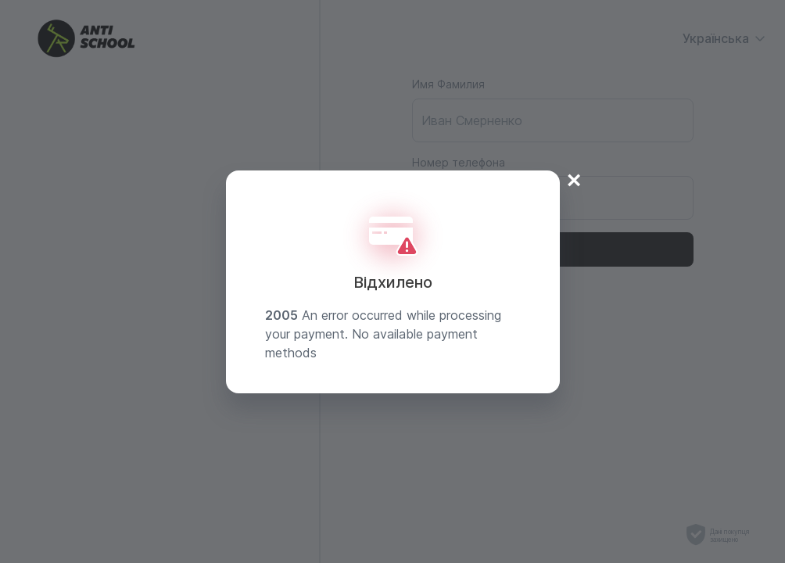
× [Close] (574, 178)
